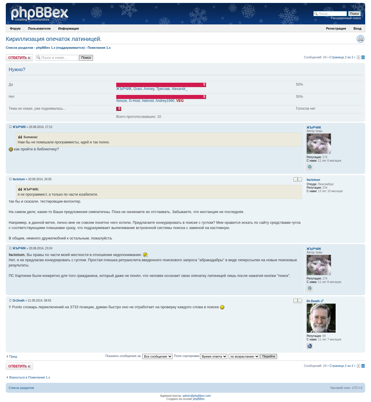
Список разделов (19, 47)
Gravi (138, 89)
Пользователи (39, 28)
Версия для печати (360, 39)
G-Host (134, 101)
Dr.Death (19, 300)
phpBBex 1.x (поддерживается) (60, 47)
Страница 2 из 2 (341, 57)
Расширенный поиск (346, 18)
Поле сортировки (200, 356)
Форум (15, 28)
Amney (149, 89)
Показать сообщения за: (138, 356)
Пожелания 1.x (99, 47)
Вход (357, 28)
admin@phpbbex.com (197, 395)
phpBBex (199, 399)
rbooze (121, 101)
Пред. (13, 356)
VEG (180, 101)
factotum (19, 179)
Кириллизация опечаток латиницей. (54, 39)
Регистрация (336, 28)
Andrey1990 (164, 101)
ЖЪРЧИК (124, 89)
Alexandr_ (179, 89)
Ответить (19, 57)
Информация (68, 28)
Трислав (163, 89)
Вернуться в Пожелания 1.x (29, 377)
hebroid (148, 101)
